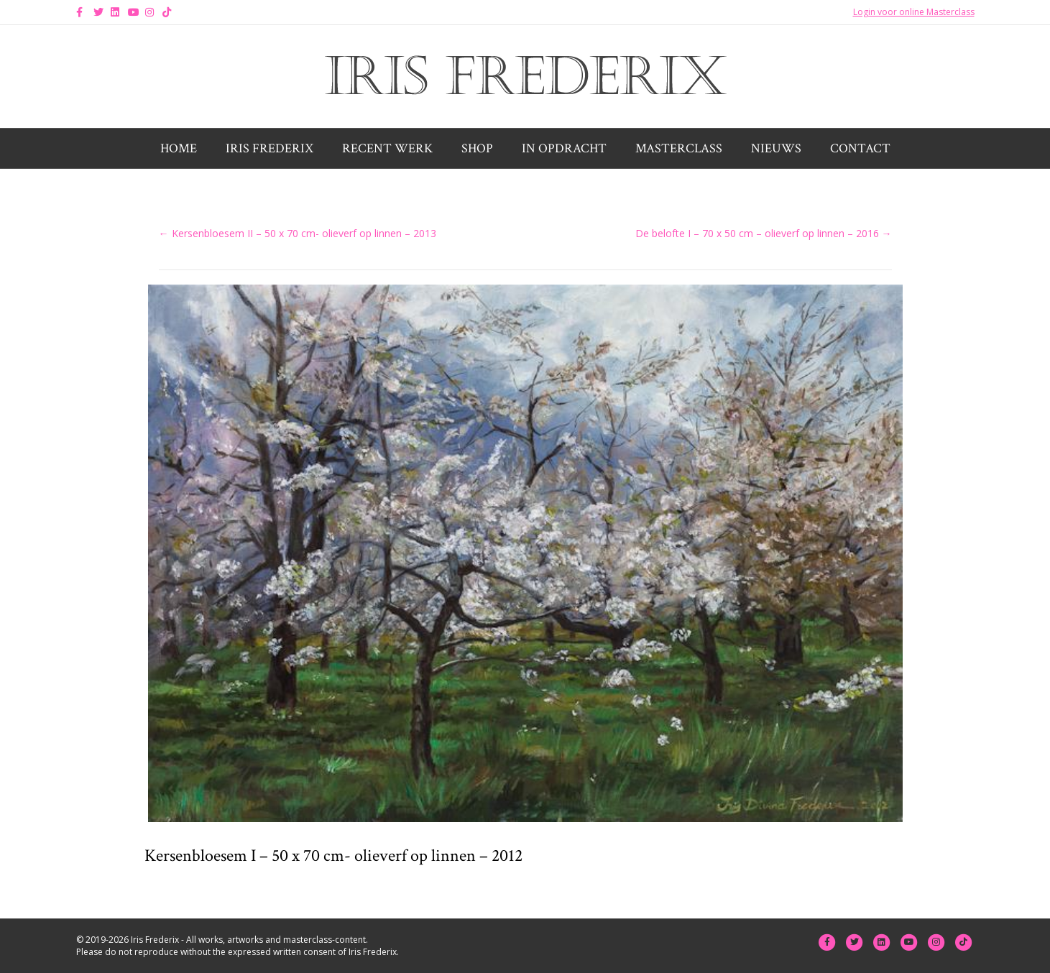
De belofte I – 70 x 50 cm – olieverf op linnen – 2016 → (763, 233)
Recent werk (387, 148)
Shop (477, 148)
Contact (860, 148)
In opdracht (564, 148)
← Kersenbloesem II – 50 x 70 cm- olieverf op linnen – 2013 (297, 233)
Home (178, 148)
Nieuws (776, 148)
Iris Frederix (269, 148)
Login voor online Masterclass (914, 12)
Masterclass (678, 148)
